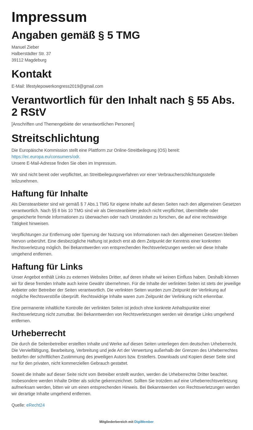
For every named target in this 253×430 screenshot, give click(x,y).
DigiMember (144, 422)
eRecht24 (35, 405)
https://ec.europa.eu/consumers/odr (45, 156)
